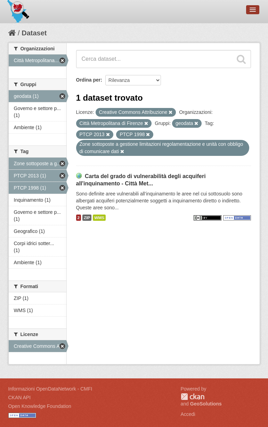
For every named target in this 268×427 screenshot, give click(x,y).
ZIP (87, 217)
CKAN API (19, 397)
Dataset (34, 33)
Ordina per (88, 80)
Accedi (188, 414)
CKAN (192, 396)
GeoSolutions (206, 404)
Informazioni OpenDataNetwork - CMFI (50, 389)
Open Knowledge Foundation (39, 406)
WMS (99, 217)
